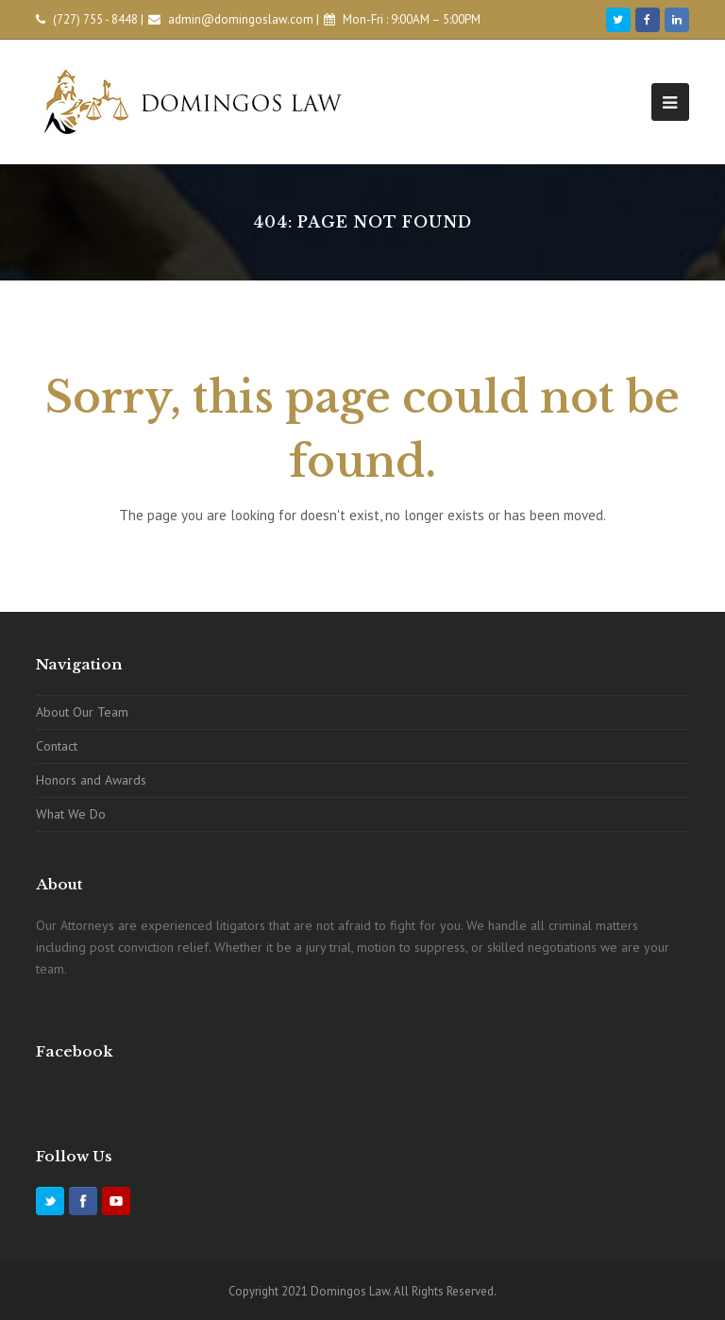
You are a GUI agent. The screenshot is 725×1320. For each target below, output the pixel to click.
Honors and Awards (91, 779)
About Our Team (82, 711)
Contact (56, 745)
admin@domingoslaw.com (240, 19)
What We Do (71, 813)
